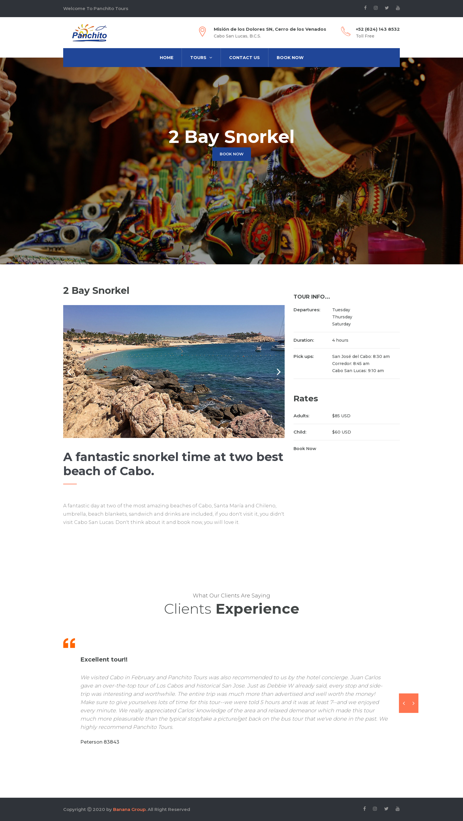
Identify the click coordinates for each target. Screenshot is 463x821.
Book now (232, 154)
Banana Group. (129, 809)
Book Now (290, 57)
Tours (201, 57)
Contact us (244, 57)
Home (166, 57)
